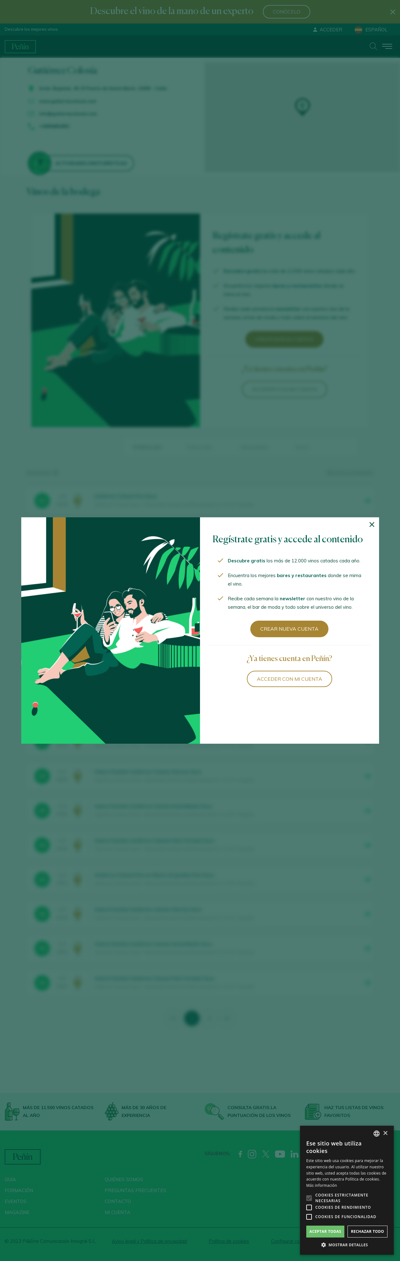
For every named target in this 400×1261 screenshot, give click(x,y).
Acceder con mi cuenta (289, 679)
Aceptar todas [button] (325, 1231)
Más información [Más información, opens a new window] (321, 1185)
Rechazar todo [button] (367, 1231)
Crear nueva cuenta (289, 629)
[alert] (347, 1190)
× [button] (385, 1133)
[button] (347, 1245)
